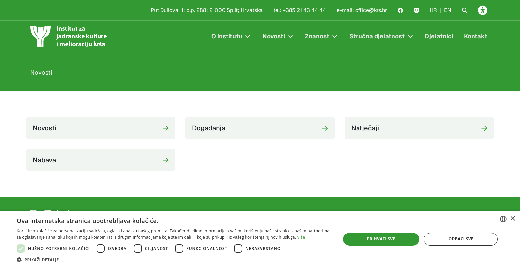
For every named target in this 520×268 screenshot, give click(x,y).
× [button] (512, 218)
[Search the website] (464, 10)
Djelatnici (439, 36)
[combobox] (503, 219)
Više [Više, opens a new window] (301, 237)
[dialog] (260, 239)
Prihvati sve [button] (381, 239)
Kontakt (475, 36)
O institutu (226, 36)
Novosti (273, 36)
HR (433, 10)
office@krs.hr (371, 10)
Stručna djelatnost (377, 36)
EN (447, 10)
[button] (174, 259)
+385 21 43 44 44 (304, 10)
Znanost (317, 36)
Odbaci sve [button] (460, 239)
